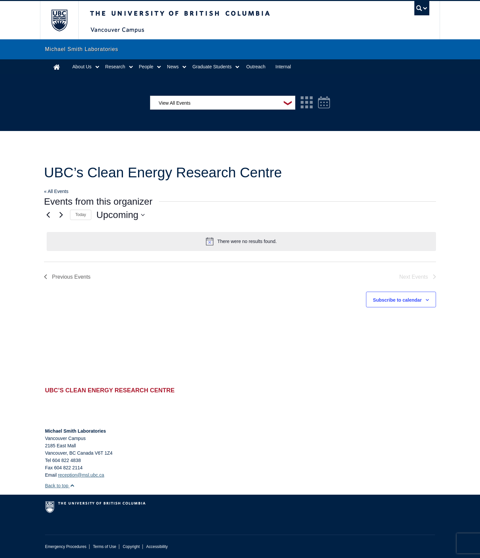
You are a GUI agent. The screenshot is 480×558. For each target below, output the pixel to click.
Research (115, 66)
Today (80, 214)
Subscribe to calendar (397, 300)
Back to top (60, 485)
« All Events (56, 191)
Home (56, 66)
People (146, 66)
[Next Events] (61, 215)
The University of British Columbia (59, 20)
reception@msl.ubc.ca (81, 475)
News (173, 66)
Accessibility (157, 546)
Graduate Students (212, 66)
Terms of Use (104, 546)
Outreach (256, 66)
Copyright (131, 546)
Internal (283, 66)
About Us (82, 66)
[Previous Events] (48, 215)
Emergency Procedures (65, 546)
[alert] (241, 241)
